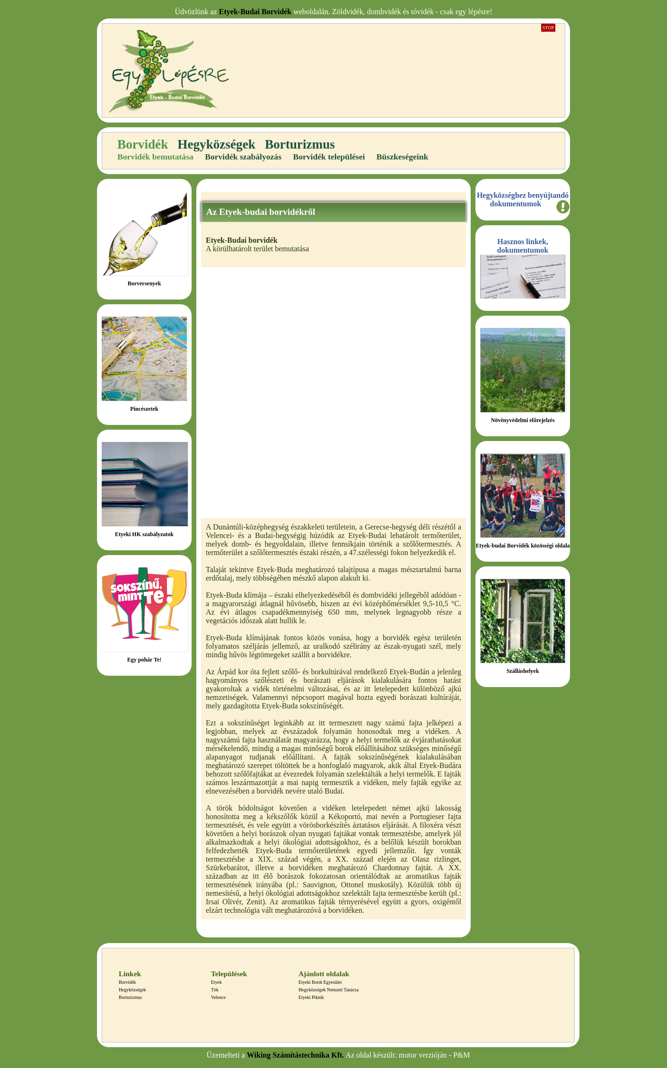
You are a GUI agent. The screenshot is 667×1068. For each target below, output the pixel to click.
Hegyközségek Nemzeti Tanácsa (328, 989)
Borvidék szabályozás (243, 156)
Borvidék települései (329, 156)
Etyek (216, 982)
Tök (215, 989)
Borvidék (142, 144)
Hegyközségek (216, 144)
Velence (218, 997)
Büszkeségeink (403, 156)
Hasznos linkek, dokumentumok (522, 246)
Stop (548, 27)
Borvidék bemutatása (155, 156)
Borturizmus (300, 144)
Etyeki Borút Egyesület (320, 982)
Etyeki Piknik (311, 997)
